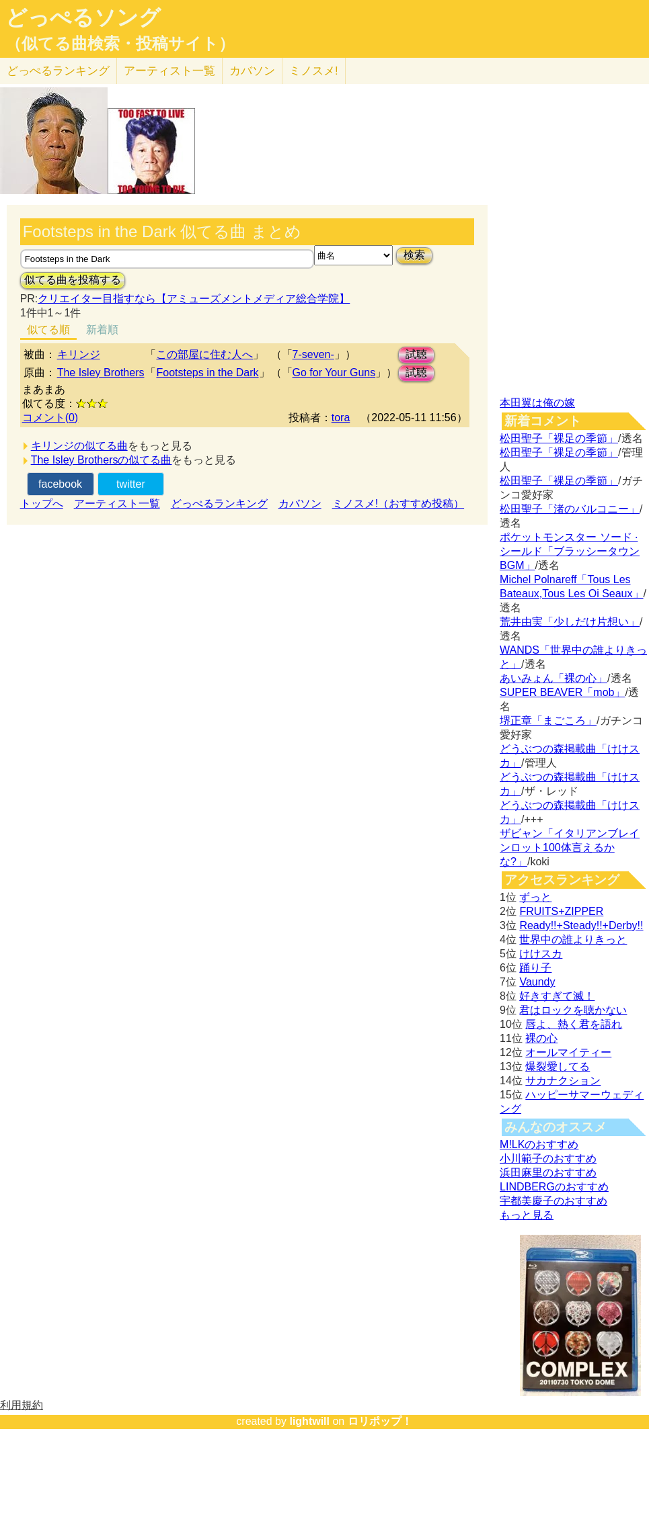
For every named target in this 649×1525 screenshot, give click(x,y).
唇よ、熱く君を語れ (573, 1024)
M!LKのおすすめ (539, 1144)
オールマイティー (568, 1052)
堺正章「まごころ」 (548, 720)
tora (341, 417)
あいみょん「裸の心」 (553, 678)
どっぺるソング (83, 17)
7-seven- (313, 354)
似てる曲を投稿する (72, 280)
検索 (414, 255)
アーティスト (169, 70)
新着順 (102, 329)
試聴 (416, 354)
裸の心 (541, 1038)
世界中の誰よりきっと (573, 939)
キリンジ (78, 354)
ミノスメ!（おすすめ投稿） (398, 503)
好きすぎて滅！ (557, 996)
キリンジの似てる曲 (79, 445)
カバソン (252, 70)
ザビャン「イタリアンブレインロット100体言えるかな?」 (570, 847)
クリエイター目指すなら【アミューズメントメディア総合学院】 (194, 298)
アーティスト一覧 (117, 503)
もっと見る (526, 1215)
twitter (130, 484)
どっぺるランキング (219, 503)
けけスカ (540, 953)
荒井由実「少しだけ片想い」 (570, 621)
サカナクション (563, 1080)
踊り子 (535, 967)
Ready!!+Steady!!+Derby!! (581, 925)
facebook (60, 484)
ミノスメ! (313, 70)
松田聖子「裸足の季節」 (559, 438)
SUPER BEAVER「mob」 (562, 692)
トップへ (41, 503)
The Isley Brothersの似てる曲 (101, 460)
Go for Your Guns (334, 372)
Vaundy (537, 982)
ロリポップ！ (380, 1421)
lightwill (309, 1421)
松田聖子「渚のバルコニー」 (570, 509)
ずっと (535, 897)
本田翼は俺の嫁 (537, 402)
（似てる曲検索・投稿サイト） (120, 43)
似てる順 (48, 329)
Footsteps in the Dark (207, 372)
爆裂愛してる (557, 1066)
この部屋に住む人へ (204, 354)
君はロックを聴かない (573, 1010)
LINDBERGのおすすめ (554, 1186)
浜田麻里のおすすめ (548, 1172)
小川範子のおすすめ (548, 1158)
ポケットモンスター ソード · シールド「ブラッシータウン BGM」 (570, 551)
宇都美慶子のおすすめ (553, 1201)
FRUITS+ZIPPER (561, 911)
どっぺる (58, 70)
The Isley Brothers (101, 372)
